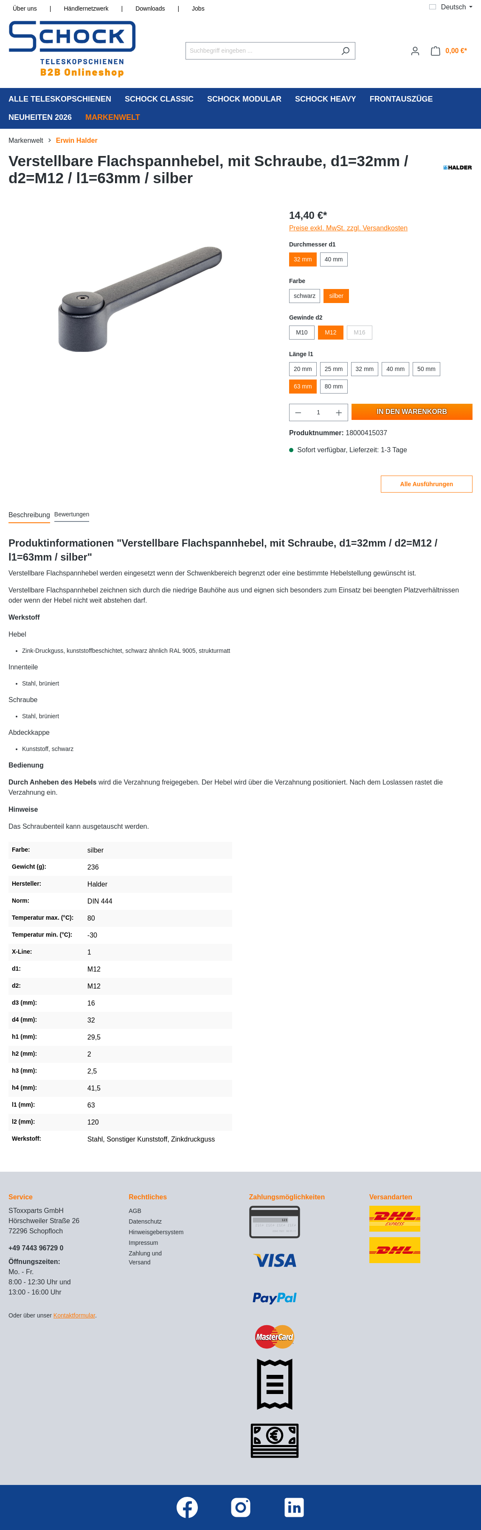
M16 (359, 332)
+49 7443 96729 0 (35, 1248)
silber (336, 295)
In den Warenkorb (412, 411)
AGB (135, 1210)
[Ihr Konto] (415, 51)
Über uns (25, 8)
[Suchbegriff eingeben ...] (261, 51)
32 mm (303, 259)
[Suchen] (345, 51)
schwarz (304, 295)
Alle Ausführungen (426, 484)
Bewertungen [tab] (72, 514)
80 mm (334, 386)
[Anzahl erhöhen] (339, 412)
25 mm (334, 369)
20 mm (303, 369)
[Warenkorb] (449, 51)
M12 (330, 332)
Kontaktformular (74, 1315)
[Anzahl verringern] (298, 412)
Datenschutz (145, 1221)
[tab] (29, 515)
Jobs (198, 8)
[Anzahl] (318, 412)
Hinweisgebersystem (156, 1232)
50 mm (426, 369)
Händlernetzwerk (86, 8)
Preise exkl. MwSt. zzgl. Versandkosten (348, 228)
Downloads (150, 8)
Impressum (143, 1242)
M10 (301, 332)
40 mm (334, 259)
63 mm (303, 386)
